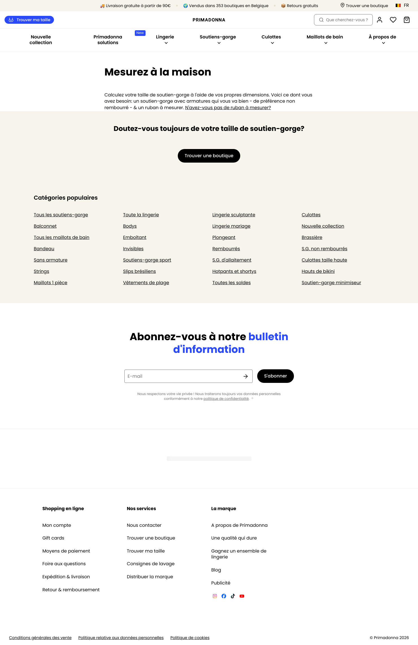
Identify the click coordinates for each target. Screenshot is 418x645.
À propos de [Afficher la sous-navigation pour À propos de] (382, 39)
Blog (216, 570)
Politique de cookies (189, 637)
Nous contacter (144, 525)
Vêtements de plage (146, 282)
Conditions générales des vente (40, 637)
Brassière (312, 237)
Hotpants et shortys (234, 271)
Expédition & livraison (66, 577)
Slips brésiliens (139, 271)
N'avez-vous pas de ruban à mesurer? (228, 107)
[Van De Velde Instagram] (214, 597)
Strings (41, 271)
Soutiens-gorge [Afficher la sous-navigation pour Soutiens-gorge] (218, 39)
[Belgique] (404, 5)
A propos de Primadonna (239, 525)
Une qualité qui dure (234, 538)
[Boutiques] (364, 5)
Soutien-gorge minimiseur (331, 282)
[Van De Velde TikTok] (232, 597)
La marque (223, 508)
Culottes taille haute (324, 260)
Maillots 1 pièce (51, 282)
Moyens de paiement (66, 551)
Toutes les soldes (232, 282)
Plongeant (224, 237)
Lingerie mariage (232, 226)
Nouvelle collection (41, 40)
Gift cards (53, 538)
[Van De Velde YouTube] (242, 597)
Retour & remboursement (71, 590)
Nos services (141, 508)
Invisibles (133, 248)
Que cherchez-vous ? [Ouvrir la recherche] (343, 20)
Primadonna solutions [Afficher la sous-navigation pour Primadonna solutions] (118, 38)
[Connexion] (379, 19)
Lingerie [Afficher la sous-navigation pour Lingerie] (165, 39)
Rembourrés (226, 248)
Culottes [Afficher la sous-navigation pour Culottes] (271, 39)
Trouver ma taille (29, 20)
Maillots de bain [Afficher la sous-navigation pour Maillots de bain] (325, 39)
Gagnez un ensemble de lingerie (239, 554)
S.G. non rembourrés (325, 248)
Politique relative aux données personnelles (121, 637)
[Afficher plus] (252, 398)
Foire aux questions (64, 564)
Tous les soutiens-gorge (61, 215)
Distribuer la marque (150, 577)
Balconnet (45, 226)
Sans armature (51, 260)
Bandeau (44, 248)
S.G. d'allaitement (232, 260)
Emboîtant (134, 237)
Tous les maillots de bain (62, 237)
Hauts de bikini (318, 271)
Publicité (221, 583)
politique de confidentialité (226, 398)
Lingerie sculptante (234, 215)
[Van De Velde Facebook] (223, 597)
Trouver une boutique (151, 538)
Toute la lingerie (141, 215)
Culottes (311, 215)
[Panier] (406, 19)
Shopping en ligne (63, 508)
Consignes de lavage (151, 564)
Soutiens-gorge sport (147, 260)
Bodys (130, 226)
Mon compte (56, 525)
